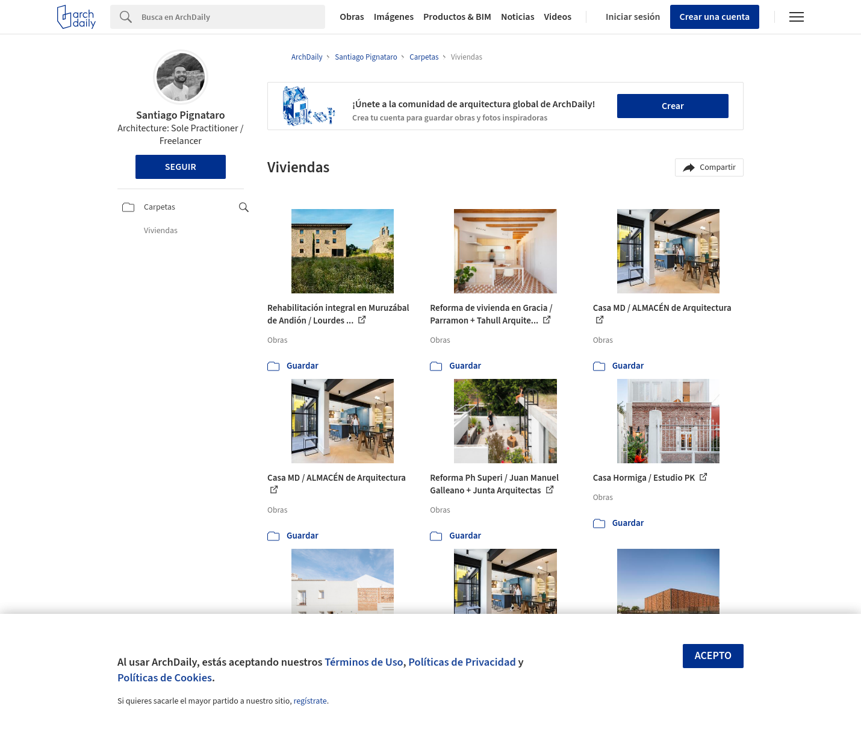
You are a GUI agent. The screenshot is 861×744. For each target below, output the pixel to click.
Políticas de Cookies (164, 678)
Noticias (518, 17)
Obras (352, 17)
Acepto (713, 655)
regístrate (309, 701)
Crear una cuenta (715, 16)
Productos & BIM (457, 17)
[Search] (233, 17)
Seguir (180, 166)
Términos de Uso (364, 662)
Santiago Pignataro (180, 115)
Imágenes (394, 17)
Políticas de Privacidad (462, 662)
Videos (558, 17)
